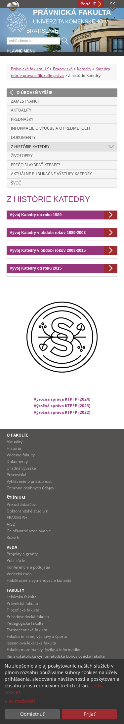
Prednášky (22, 119)
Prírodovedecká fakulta (28, 616)
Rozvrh (13, 537)
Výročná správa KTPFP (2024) (62, 399)
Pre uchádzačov (21, 504)
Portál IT (88, 4)
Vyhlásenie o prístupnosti (30, 481)
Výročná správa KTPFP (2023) (62, 405)
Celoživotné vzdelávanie (29, 531)
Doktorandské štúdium (27, 511)
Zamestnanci (25, 101)
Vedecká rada (19, 573)
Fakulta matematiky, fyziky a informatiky (43, 649)
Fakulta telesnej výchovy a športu (37, 636)
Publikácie (16, 560)
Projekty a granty (22, 554)
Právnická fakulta (22, 603)
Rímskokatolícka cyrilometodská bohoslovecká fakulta (56, 656)
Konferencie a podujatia (28, 567)
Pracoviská (63, 69)
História (14, 448)
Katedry (84, 69)
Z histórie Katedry (30, 146)
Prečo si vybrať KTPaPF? (35, 165)
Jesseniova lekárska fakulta (31, 643)
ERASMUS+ (17, 517)
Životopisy (22, 155)
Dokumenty (23, 137)
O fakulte (17, 435)
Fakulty (15, 590)
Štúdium (16, 498)
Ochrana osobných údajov (30, 488)
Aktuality (21, 110)
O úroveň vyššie (34, 92)
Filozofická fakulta (23, 610)
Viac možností (20, 701)
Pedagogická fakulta (25, 623)
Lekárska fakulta (22, 597)
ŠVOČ (16, 183)
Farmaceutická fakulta (27, 630)
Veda (12, 547)
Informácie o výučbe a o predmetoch (50, 128)
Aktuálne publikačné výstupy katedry (51, 174)
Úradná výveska (21, 468)
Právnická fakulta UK (30, 69)
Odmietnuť (32, 714)
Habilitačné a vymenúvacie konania (39, 580)
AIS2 (11, 524)
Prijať (89, 714)
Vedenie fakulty (21, 455)
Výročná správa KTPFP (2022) (62, 412)
